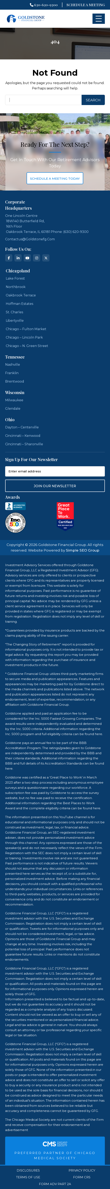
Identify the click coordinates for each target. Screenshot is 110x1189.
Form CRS (81, 1177)
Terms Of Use (28, 1177)
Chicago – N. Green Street (27, 346)
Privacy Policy (82, 1170)
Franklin (12, 373)
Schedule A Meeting (86, 4)
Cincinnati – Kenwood (22, 436)
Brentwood (14, 381)
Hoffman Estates (19, 304)
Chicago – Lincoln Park (24, 337)
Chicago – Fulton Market (26, 329)
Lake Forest (15, 278)
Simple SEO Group (82, 550)
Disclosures (28, 1170)
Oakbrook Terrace (21, 295)
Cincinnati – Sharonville (24, 444)
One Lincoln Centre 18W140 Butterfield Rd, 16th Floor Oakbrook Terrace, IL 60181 (27, 224)
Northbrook (16, 287)
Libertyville (15, 321)
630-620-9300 (44, 4)
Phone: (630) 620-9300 (70, 232)
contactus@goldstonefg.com (30, 239)
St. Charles (14, 312)
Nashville (12, 365)
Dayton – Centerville (22, 427)
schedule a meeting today (55, 178)
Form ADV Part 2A (55, 1184)
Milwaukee (14, 400)
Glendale (12, 409)
